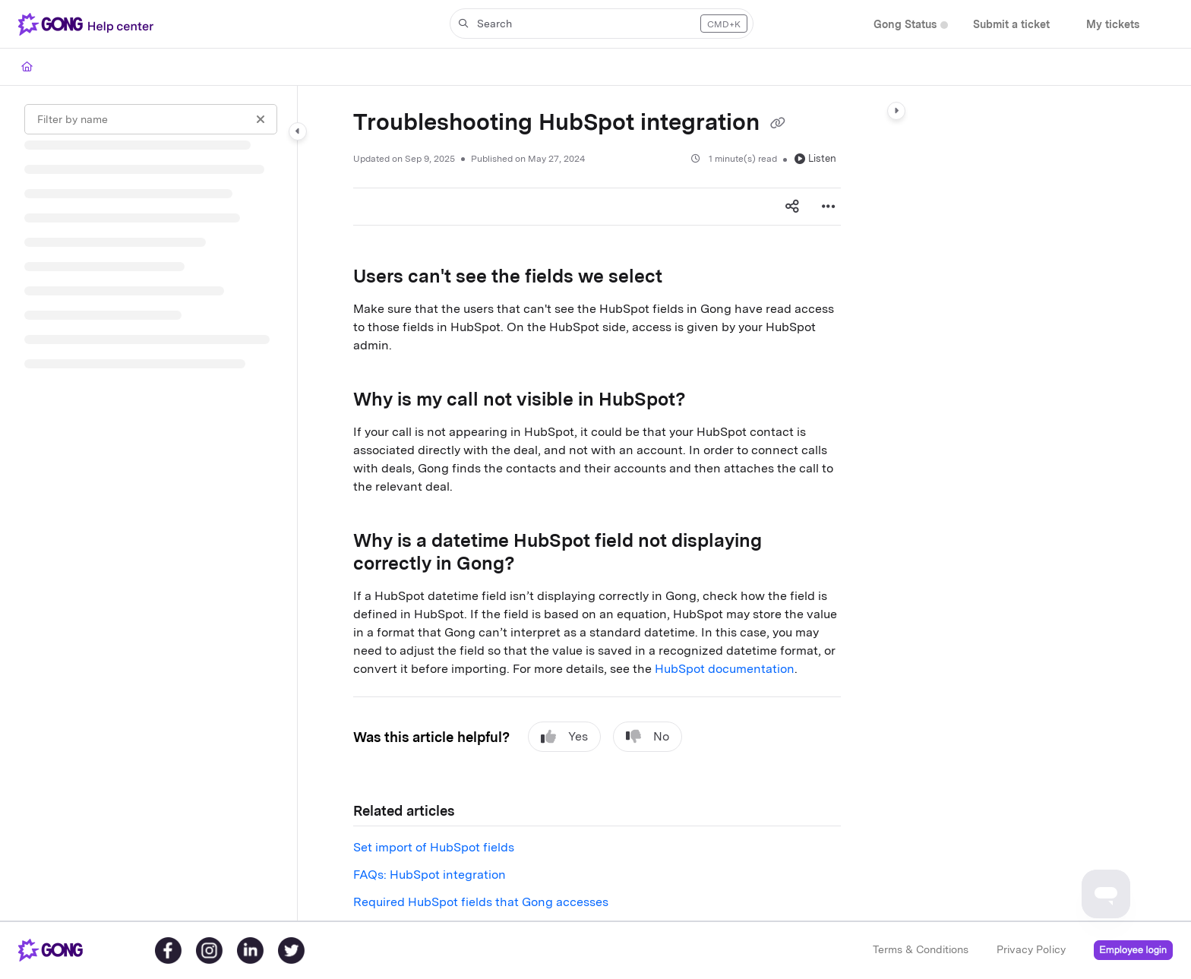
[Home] (27, 66)
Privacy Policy (1031, 949)
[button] (89, 24)
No (647, 736)
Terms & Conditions (920, 949)
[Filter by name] (150, 119)
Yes (564, 736)
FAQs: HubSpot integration (429, 874)
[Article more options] (829, 206)
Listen (815, 158)
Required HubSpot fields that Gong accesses (480, 902)
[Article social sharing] (792, 206)
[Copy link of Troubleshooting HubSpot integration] (778, 124)
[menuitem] (905, 25)
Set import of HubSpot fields (433, 847)
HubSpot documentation (725, 669)
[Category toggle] (298, 131)
